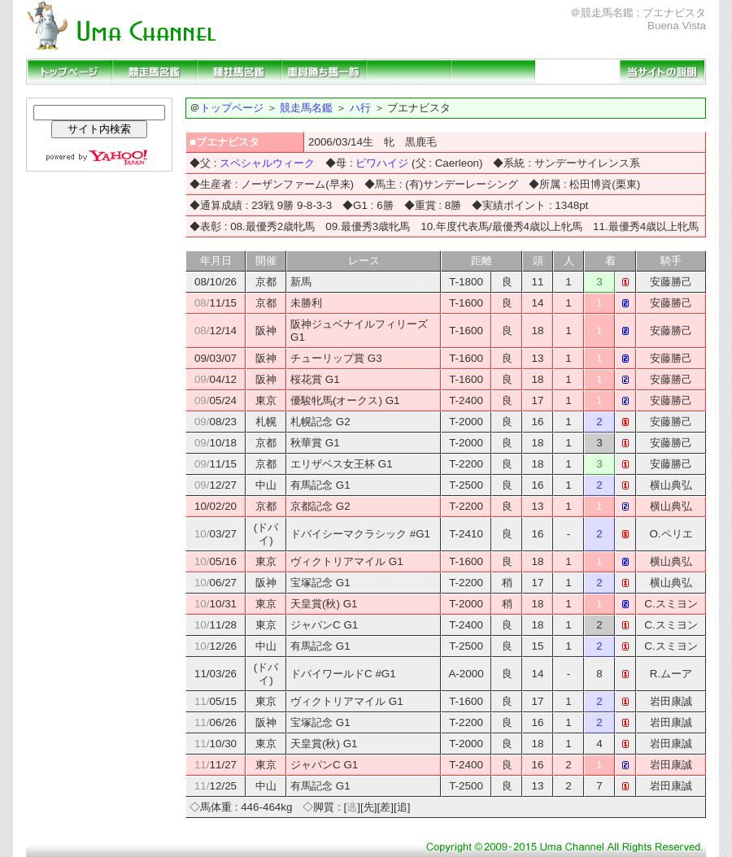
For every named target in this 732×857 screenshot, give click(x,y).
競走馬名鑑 (154, 71)
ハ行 (360, 108)
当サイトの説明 (662, 71)
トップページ (70, 71)
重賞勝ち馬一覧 (323, 71)
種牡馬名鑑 (239, 71)
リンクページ (577, 71)
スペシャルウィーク (267, 163)
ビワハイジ (381, 163)
